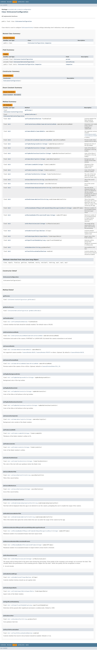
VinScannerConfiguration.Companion (39, 43)
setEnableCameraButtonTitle (34, 199)
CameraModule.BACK (90, 134)
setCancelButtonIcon (31, 183)
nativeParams (70, 62)
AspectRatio (44, 236)
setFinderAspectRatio (32, 236)
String (42, 179)
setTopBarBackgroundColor (33, 144)
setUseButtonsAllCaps (32, 230)
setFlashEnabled (30, 118)
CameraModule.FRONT (91, 135)
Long (44, 240)
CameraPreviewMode (46, 140)
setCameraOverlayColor (32, 159)
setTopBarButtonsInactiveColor (35, 153)
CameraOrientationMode (48, 124)
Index (27, 1)
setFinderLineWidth (31, 164)
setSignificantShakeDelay (33, 240)
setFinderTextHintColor (32, 174)
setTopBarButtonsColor (32, 148)
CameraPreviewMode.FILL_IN (51, 366)
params (68, 59)
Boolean (38, 118)
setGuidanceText (30, 247)
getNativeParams (30, 114)
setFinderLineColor (31, 170)
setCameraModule (30, 131)
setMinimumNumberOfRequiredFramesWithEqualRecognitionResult (45, 208)
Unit (9, 118)
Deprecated (21, 1)
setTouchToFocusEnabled (32, 251)
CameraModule (40, 131)
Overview (3, 1)
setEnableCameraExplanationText (35, 187)
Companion (69, 64)
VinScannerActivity (27, 27)
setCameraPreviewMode (32, 140)
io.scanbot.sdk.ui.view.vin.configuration (19, 9)
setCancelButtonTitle (32, 179)
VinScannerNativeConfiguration (24, 62)
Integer (45, 144)
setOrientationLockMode (32, 124)
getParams (28, 110)
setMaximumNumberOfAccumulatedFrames (37, 215)
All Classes (4, 5)
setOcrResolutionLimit (32, 223)
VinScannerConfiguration (23, 21)
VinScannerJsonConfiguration (23, 59)
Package (9, 1)
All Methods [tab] (8, 105)
